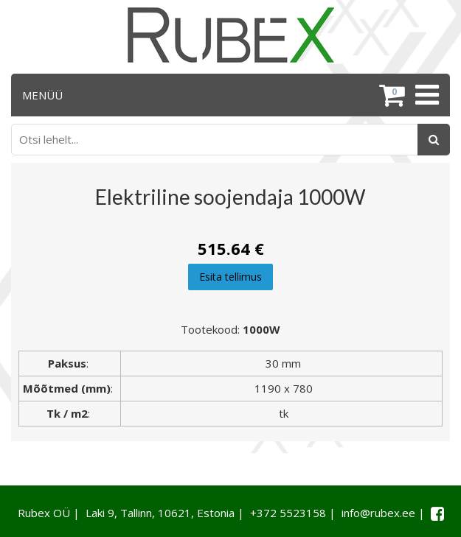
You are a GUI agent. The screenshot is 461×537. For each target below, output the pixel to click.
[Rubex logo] (231, 35)
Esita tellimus (230, 277)
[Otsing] (433, 139)
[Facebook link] (437, 513)
